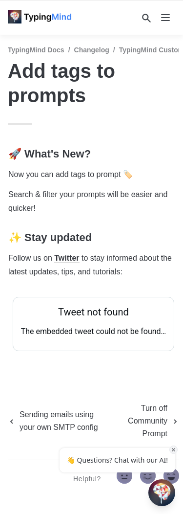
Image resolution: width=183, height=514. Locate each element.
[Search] (146, 18)
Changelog (91, 50)
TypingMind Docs (36, 50)
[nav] (165, 17)
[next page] (146, 421)
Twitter (66, 258)
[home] (42, 17)
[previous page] (59, 421)
